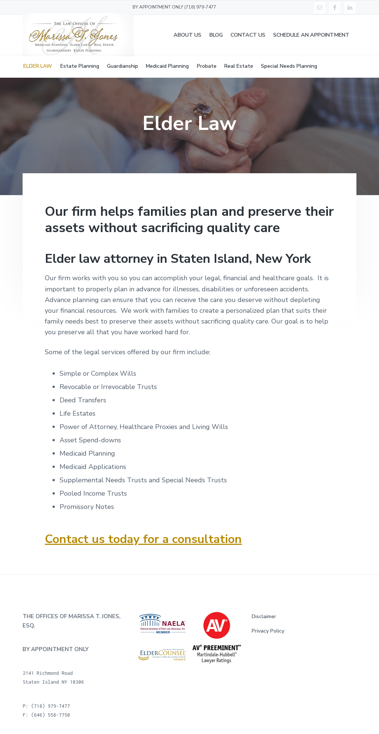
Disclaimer (264, 616)
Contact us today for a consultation (143, 539)
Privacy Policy (268, 630)
